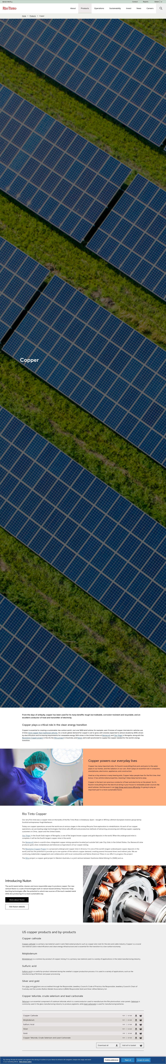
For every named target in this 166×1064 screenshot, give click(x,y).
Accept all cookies (143, 1060)
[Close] (162, 1060)
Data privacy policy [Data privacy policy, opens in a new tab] (25, 1062)
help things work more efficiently (127, 787)
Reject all (128, 1060)
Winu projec (58, 738)
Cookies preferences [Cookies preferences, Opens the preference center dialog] (111, 1060)
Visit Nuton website (17, 907)
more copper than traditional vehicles (43, 733)
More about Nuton (17, 900)
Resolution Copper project (32, 738)
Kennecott (106, 735)
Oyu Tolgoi (118, 735)
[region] (83, 1060)
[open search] (161, 8)
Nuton (79, 738)
